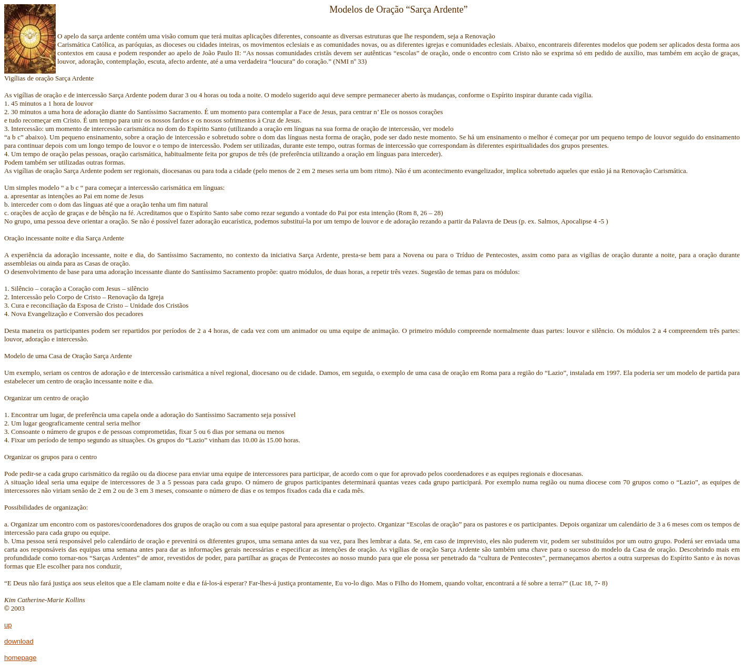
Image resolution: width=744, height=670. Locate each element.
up (8, 625)
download (19, 641)
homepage (20, 658)
